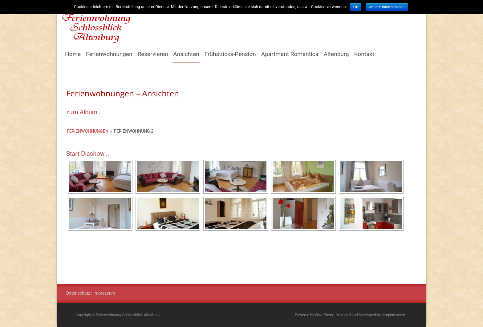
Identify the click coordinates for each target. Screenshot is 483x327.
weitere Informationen (386, 7)
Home (73, 56)
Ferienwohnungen (109, 56)
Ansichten (186, 56)
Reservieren (152, 56)
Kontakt (364, 56)
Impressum (104, 293)
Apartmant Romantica (290, 56)
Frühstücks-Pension (230, 56)
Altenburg (336, 56)
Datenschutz (78, 293)
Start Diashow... (87, 153)
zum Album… (84, 112)
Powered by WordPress (314, 315)
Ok (355, 7)
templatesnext (393, 315)
